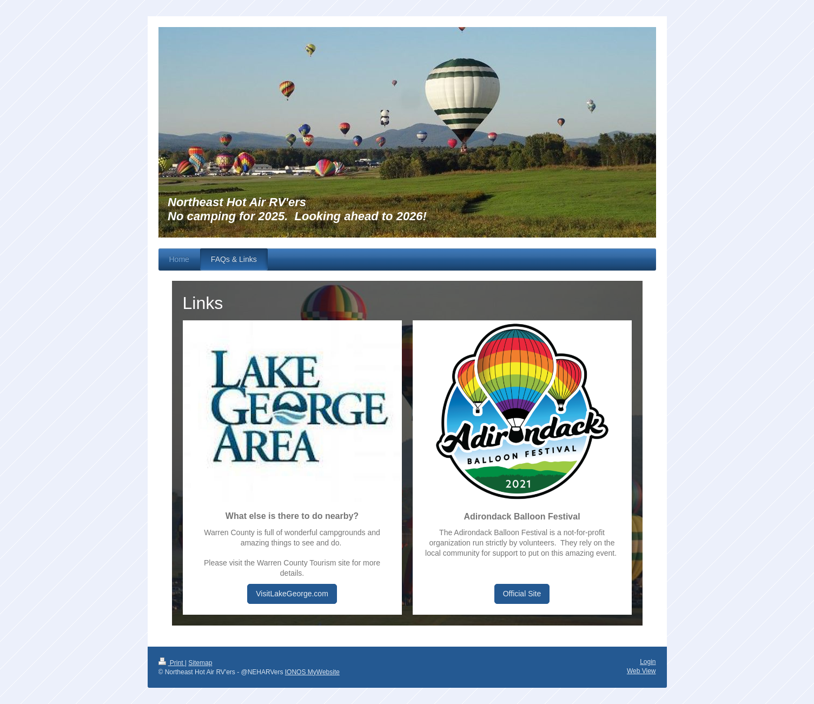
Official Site (522, 593)
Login (648, 662)
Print (171, 663)
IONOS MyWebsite (312, 672)
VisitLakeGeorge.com (292, 593)
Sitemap (200, 663)
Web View (641, 671)
